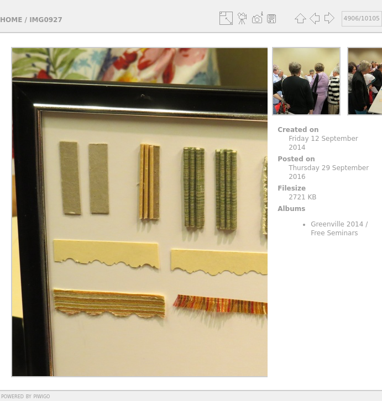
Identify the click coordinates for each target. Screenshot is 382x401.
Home (11, 20)
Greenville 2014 (337, 224)
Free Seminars (334, 233)
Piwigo (41, 396)
